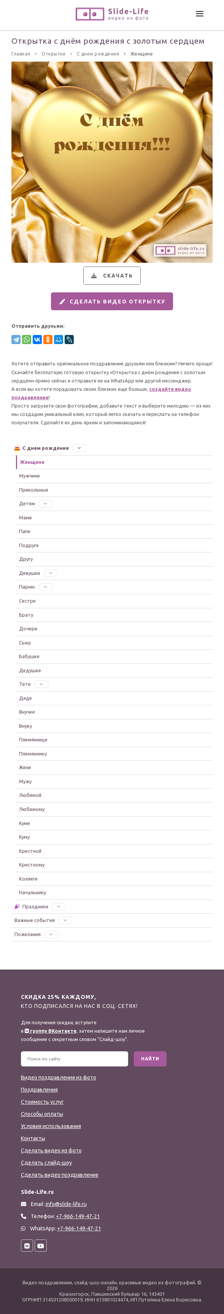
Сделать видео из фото (51, 1150)
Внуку (25, 725)
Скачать (111, 276)
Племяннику (33, 754)
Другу (26, 559)
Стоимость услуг (42, 1102)
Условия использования (51, 1126)
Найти (150, 1058)
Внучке (27, 712)
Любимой (30, 795)
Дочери (28, 629)
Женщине (32, 462)
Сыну (25, 642)
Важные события (43, 920)
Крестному (31, 865)
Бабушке (29, 656)
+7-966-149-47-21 (79, 1228)
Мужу (25, 781)
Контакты (33, 1138)
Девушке (38, 573)
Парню (35, 587)
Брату (26, 614)
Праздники (40, 906)
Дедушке (30, 670)
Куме (24, 823)
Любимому (31, 809)
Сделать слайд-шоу (46, 1163)
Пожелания (36, 934)
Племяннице (33, 740)
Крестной (30, 851)
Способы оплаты (42, 1114)
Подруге (29, 545)
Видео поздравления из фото (58, 1077)
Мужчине (29, 476)
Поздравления (39, 1090)
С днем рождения (50, 448)
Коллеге (28, 878)
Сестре (27, 601)
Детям (35, 503)
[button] (79, 448)
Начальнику (32, 892)
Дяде (25, 698)
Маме (25, 517)
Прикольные (33, 489)
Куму (24, 837)
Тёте (33, 684)
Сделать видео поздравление (59, 1175)
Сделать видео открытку (111, 301)
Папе (24, 531)
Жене (25, 767)
